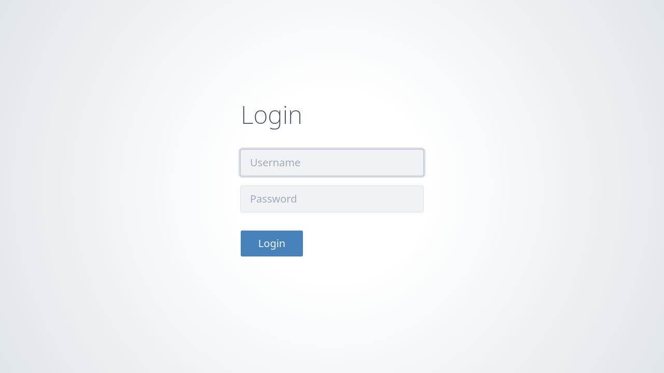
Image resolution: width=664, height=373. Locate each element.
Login (271, 243)
